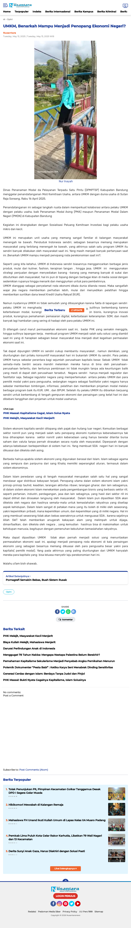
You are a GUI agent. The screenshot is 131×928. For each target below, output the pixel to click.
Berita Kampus (83, 11)
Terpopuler (21, 11)
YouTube (80, 905)
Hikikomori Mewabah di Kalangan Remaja (36, 804)
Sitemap (98, 911)
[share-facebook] (57, 611)
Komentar (66, 619)
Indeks (37, 11)
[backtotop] (65, 882)
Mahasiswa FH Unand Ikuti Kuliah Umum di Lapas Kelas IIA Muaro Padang (57, 820)
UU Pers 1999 (85, 911)
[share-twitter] (62, 611)
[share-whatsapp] (68, 611)
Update (76, 310)
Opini (8, 592)
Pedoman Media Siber (49, 911)
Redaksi (32, 911)
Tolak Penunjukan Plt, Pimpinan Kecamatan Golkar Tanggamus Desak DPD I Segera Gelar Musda (54, 791)
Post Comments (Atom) (33, 769)
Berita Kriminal (106, 11)
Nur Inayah (65, 181)
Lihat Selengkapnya (65, 868)
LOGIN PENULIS (65, 896)
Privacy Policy (70, 911)
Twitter (73, 905)
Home (7, 11)
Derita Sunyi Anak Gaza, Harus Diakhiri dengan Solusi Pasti (47, 851)
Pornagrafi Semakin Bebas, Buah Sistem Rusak (36, 580)
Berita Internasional (57, 11)
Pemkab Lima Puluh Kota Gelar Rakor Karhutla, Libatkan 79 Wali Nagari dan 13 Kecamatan (55, 837)
